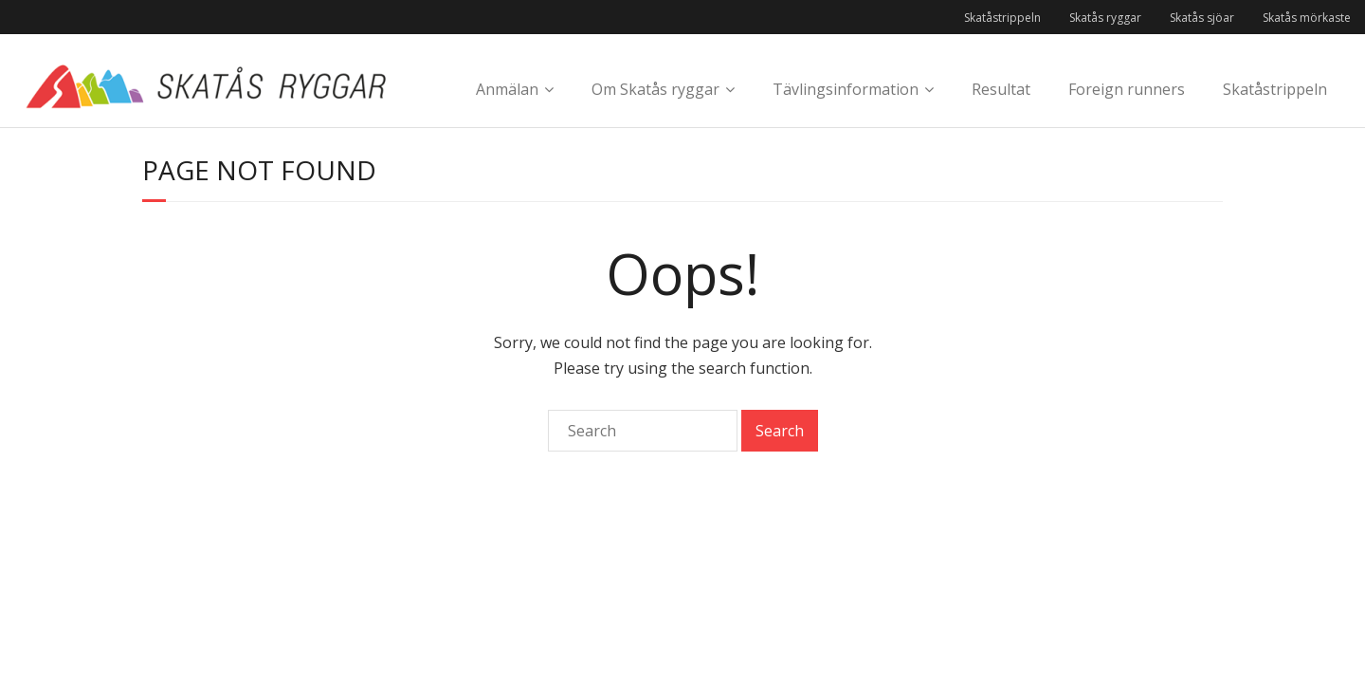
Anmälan (507, 89)
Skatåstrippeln (1002, 17)
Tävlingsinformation (846, 89)
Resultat (1001, 89)
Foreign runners (1126, 89)
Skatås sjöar (1202, 17)
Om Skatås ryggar (655, 89)
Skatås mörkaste (1307, 17)
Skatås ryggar (1105, 17)
